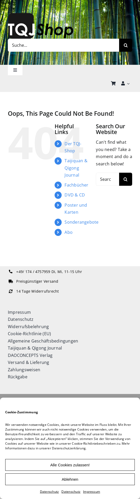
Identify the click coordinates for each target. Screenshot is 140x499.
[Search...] (107, 179)
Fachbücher (76, 185)
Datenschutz (49, 491)
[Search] (125, 45)
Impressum (91, 491)
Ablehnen (70, 479)
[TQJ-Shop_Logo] (40, 15)
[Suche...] (63, 45)
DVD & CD (75, 195)
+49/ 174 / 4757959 (33, 271)
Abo (69, 232)
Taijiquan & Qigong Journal (76, 168)
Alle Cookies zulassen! (70, 465)
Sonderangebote (81, 222)
